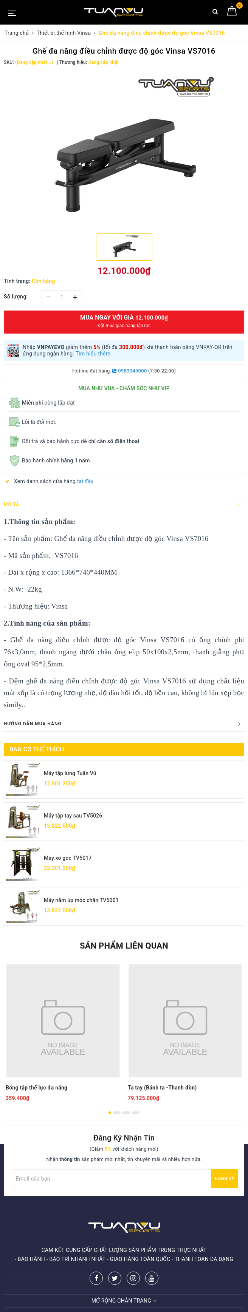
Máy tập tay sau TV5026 (73, 816)
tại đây (85, 481)
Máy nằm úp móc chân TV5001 (81, 900)
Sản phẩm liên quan (124, 945)
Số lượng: (16, 297)
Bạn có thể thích (36, 749)
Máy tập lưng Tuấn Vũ (70, 773)
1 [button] (109, 1112)
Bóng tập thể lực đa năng (36, 1088)
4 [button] (136, 1112)
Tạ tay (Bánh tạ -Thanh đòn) (162, 1088)
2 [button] (117, 1112)
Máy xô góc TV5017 (68, 858)
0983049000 (129, 371)
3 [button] (126, 1112)
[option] (124, 152)
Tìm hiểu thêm (93, 354)
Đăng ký (224, 1178)
